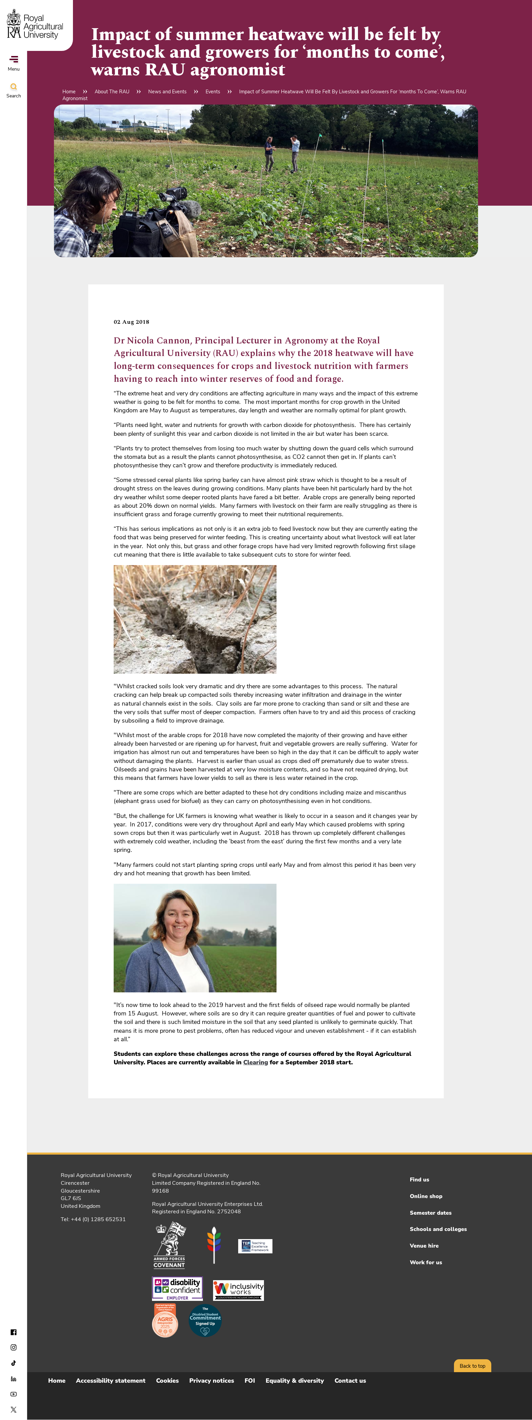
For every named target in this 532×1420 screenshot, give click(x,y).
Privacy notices (211, 1381)
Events (213, 91)
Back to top (473, 1366)
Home (69, 91)
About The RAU (112, 91)
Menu (14, 64)
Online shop (426, 1196)
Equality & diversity (295, 1381)
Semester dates (431, 1213)
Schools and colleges (438, 1229)
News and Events (167, 91)
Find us (419, 1179)
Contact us (350, 1381)
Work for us (426, 1262)
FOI (250, 1381)
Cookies (167, 1381)
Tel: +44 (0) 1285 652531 (93, 1219)
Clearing (255, 1062)
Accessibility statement (111, 1381)
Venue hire (424, 1246)
